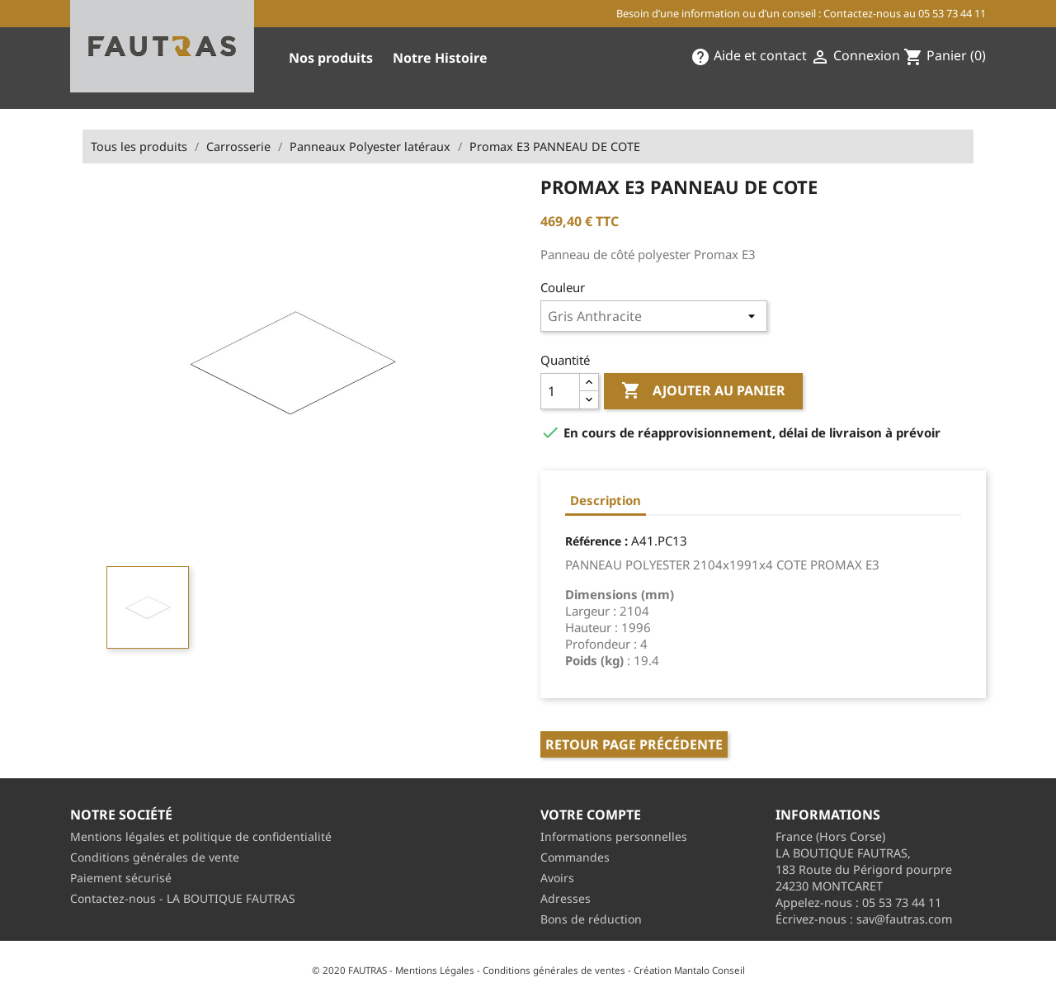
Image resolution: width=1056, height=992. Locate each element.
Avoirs (557, 878)
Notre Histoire (440, 58)
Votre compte (590, 814)
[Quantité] (560, 391)
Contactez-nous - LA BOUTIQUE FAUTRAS (182, 898)
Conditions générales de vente (154, 857)
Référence (593, 541)
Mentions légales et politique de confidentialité (201, 836)
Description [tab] (605, 500)
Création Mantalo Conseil (689, 970)
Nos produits (331, 58)
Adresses (565, 898)
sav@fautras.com (904, 919)
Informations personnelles (613, 836)
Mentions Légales (434, 970)
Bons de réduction (591, 919)
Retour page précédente (634, 744)
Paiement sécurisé (121, 878)
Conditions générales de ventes (554, 970)
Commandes (575, 857)
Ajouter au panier (703, 391)
